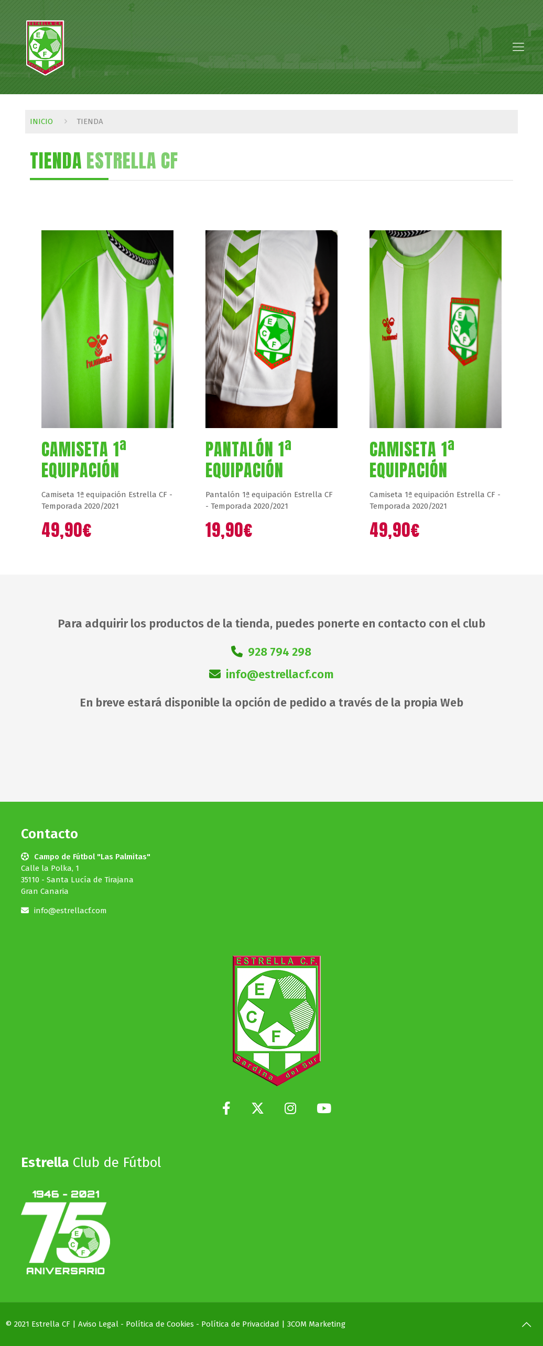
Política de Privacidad (240, 1324)
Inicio (41, 121)
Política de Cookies (160, 1324)
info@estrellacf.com (280, 674)
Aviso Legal (98, 1324)
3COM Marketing (316, 1324)
